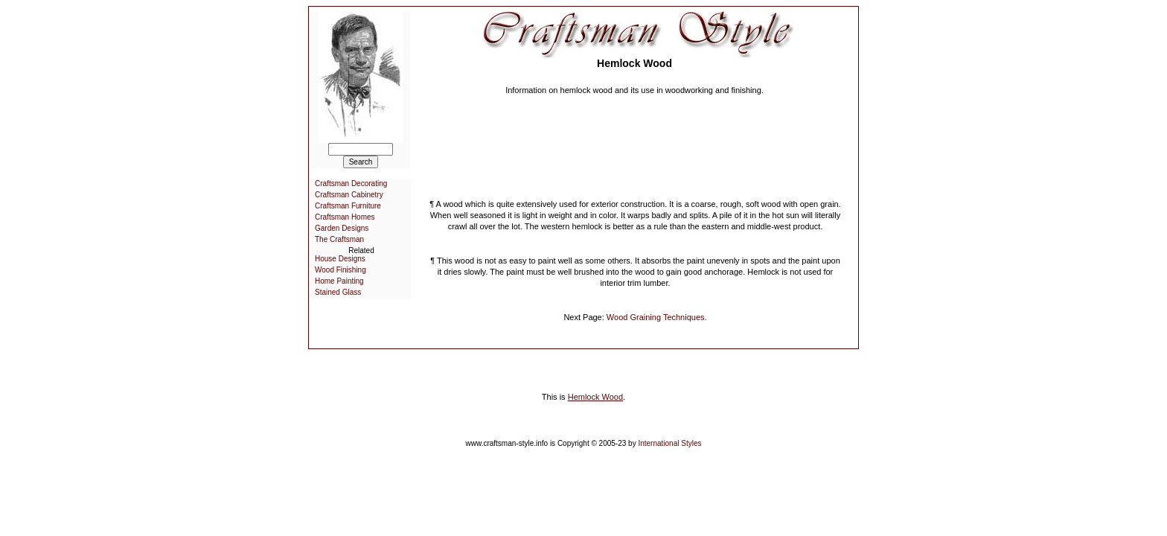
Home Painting (339, 281)
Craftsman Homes (345, 217)
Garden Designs (341, 228)
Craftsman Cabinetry (349, 195)
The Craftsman (339, 239)
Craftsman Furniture (348, 206)
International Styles (669, 443)
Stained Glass (338, 292)
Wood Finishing (340, 270)
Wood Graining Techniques (656, 317)
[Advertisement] (635, 141)
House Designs (340, 259)
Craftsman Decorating (351, 183)
